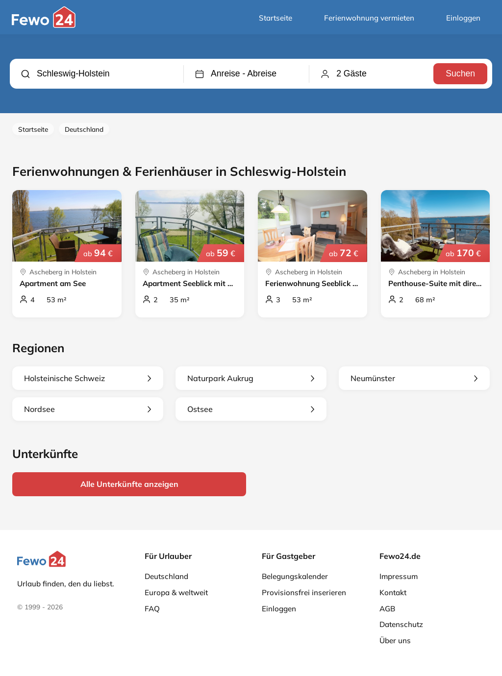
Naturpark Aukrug (251, 378)
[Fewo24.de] (45, 25)
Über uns (395, 640)
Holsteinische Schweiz (87, 378)
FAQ (152, 608)
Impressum (398, 576)
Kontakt (392, 592)
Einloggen (463, 18)
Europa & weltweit (176, 592)
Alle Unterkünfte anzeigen (129, 484)
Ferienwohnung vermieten (369, 18)
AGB (387, 608)
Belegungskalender (295, 576)
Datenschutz (401, 624)
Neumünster (414, 378)
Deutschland (84, 129)
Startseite (275, 18)
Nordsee (87, 409)
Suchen (460, 73)
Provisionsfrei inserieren (304, 592)
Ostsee (251, 409)
